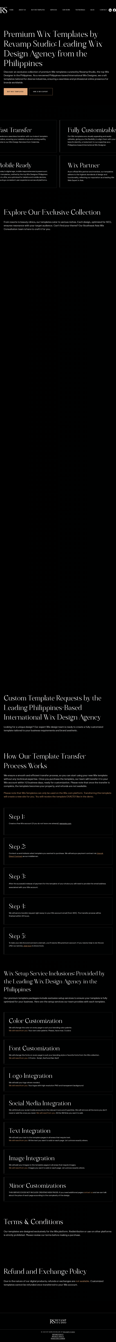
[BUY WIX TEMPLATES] (15, 91)
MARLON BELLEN (54, 1332)
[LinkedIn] (110, 10)
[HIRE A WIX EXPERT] (41, 91)
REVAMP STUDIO (69, 1332)
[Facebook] (114, 10)
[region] (58, 1321)
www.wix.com (65, 824)
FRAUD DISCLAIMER (58, 1338)
